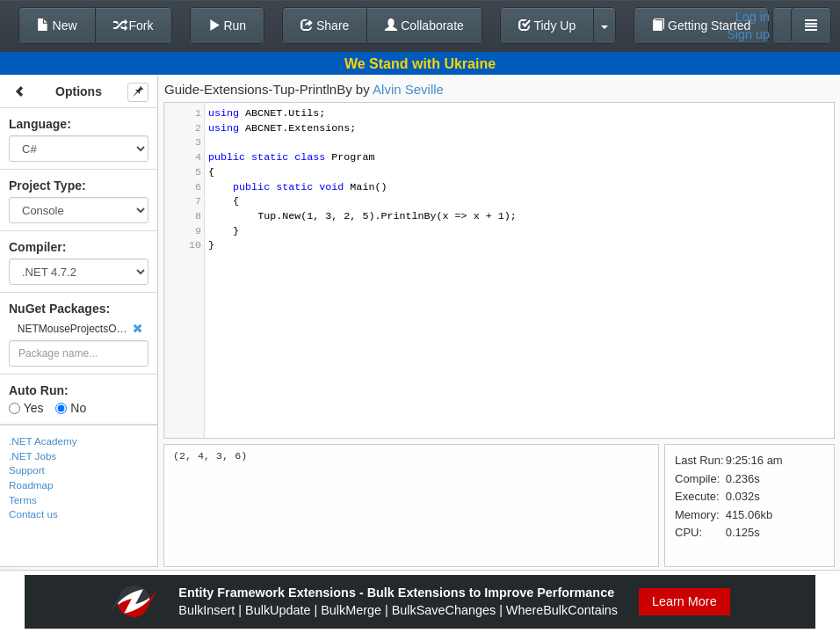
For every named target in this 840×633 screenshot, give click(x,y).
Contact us (33, 514)
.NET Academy (43, 441)
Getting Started (701, 25)
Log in (752, 17)
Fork (133, 25)
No (70, 408)
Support (27, 470)
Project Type (45, 185)
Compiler (35, 247)
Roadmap (31, 485)
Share (325, 25)
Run (227, 25)
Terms (23, 500)
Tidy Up (547, 25)
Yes (26, 408)
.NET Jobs (32, 456)
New (57, 25)
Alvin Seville (408, 89)
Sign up (748, 34)
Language (38, 124)
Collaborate (424, 25)
